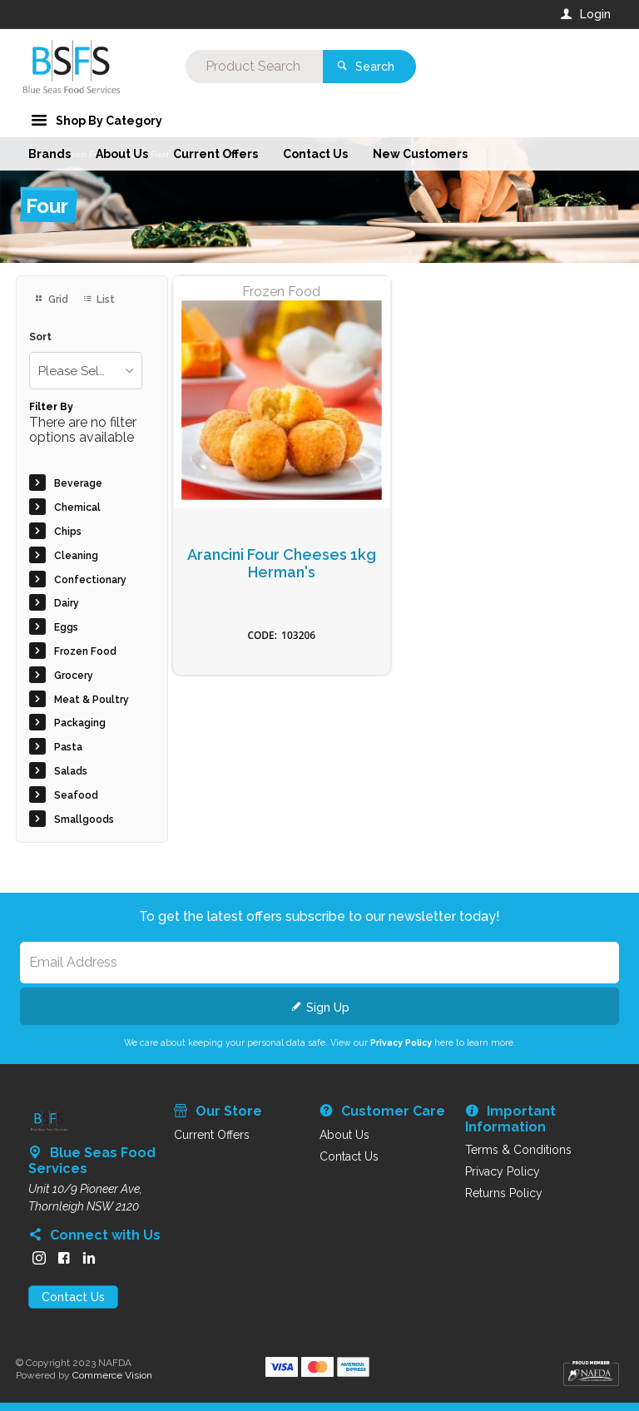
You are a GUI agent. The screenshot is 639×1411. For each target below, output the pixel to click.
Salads (70, 771)
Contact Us (73, 1297)
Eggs (66, 627)
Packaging (80, 723)
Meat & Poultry (91, 700)
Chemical (77, 507)
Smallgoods (84, 819)
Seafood (76, 795)
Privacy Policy (401, 1042)
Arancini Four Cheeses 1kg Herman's (281, 564)
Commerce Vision (112, 1375)
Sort (40, 337)
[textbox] (252, 66)
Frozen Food (85, 651)
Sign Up (327, 1007)
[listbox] (85, 370)
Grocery (73, 675)
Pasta (68, 747)
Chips (68, 531)
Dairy (66, 603)
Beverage (78, 483)
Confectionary (90, 580)
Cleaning (76, 556)
